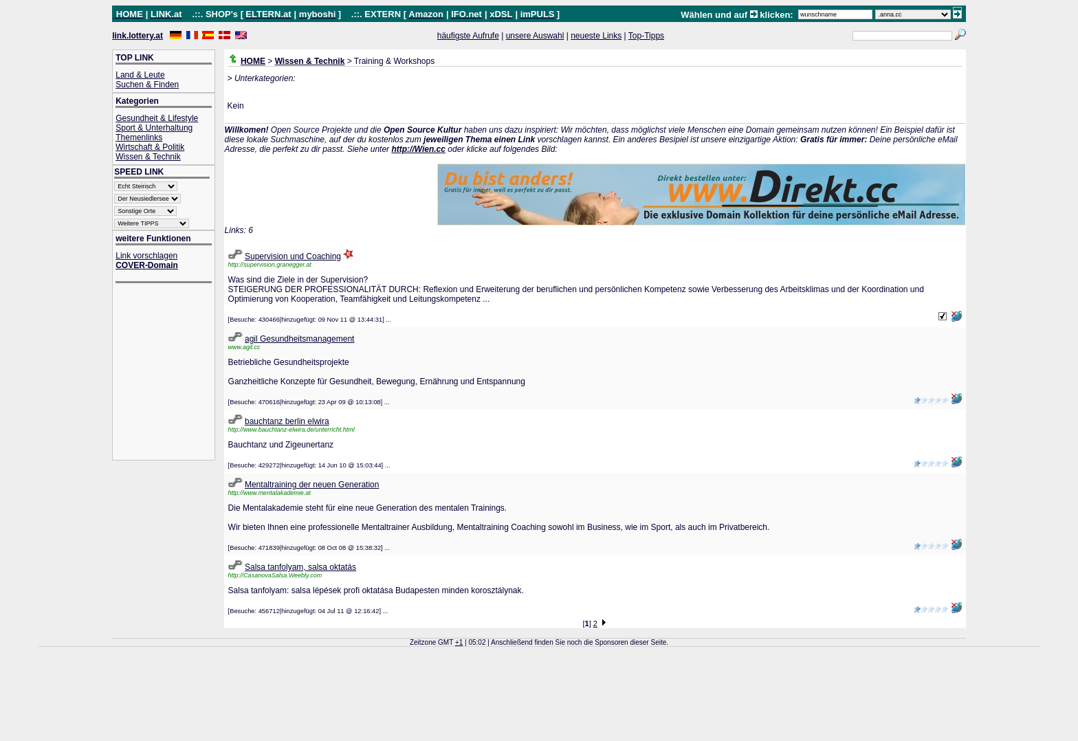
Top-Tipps (646, 36)
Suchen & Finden (147, 84)
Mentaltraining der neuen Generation (312, 484)
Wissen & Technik (148, 157)
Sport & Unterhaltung (154, 128)
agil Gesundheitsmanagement (299, 339)
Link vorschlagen (146, 256)
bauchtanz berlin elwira (287, 421)
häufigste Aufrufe (468, 36)
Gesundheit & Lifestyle (157, 118)
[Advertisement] (170, 373)
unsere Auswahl (535, 36)
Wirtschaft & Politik (150, 147)
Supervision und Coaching (293, 256)
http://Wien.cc (418, 149)
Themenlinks (139, 137)
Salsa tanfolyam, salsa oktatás (300, 567)
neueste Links (596, 36)
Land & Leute (140, 75)
